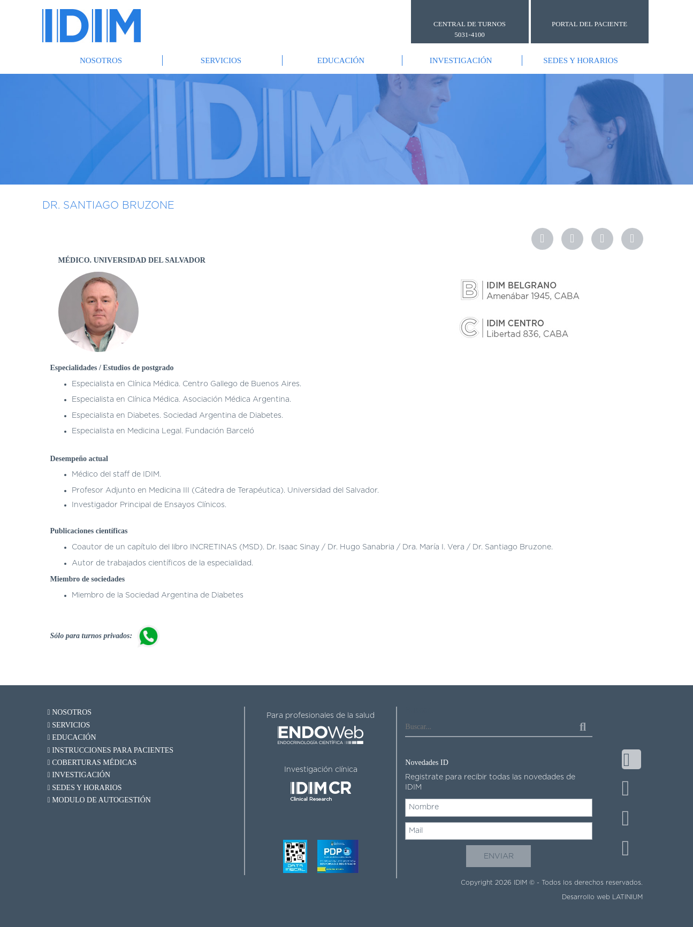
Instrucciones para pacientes (111, 750)
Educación (340, 60)
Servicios (221, 60)
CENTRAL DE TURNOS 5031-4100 (469, 29)
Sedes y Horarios (580, 60)
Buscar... (420, 710)
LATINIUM (627, 897)
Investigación (461, 60)
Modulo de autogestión (99, 800)
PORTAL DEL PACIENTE (589, 24)
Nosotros (101, 60)
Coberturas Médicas (92, 763)
